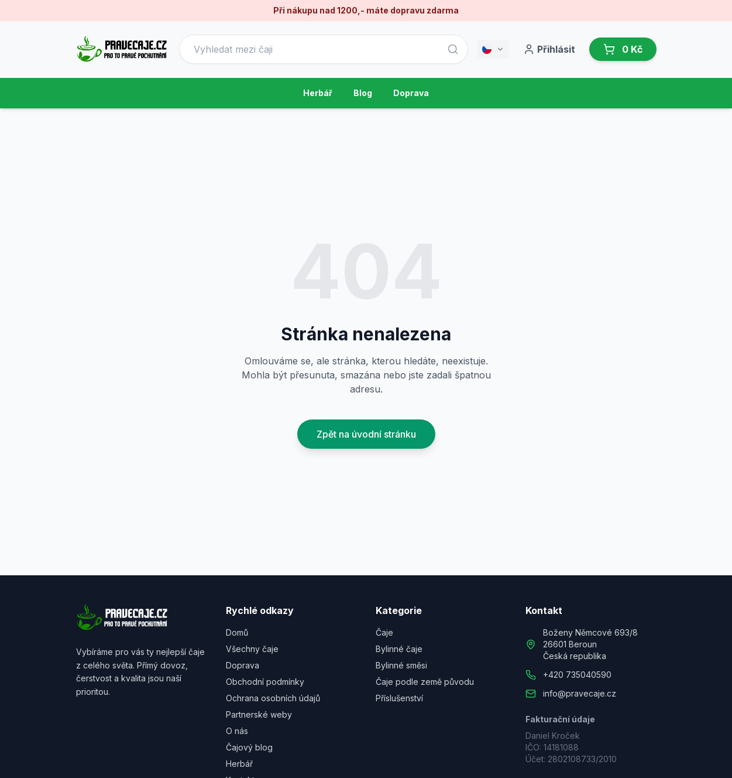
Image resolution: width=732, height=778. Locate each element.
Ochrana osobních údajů (273, 698)
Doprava (411, 93)
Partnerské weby (259, 714)
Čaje (384, 632)
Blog (362, 93)
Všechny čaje (252, 649)
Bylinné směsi (401, 665)
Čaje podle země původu (425, 682)
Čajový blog (249, 747)
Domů (237, 632)
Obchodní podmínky (265, 682)
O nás (237, 731)
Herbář (317, 93)
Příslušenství (399, 698)
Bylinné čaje (399, 649)
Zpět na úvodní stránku (366, 434)
